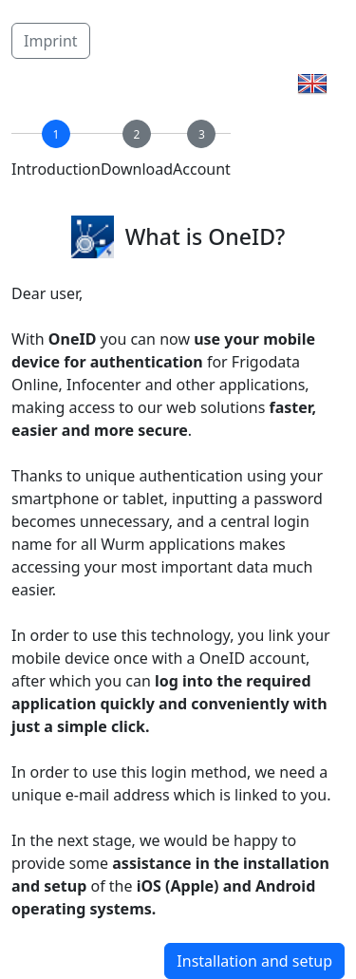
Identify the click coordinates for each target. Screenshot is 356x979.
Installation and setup (254, 961)
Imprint (51, 40)
